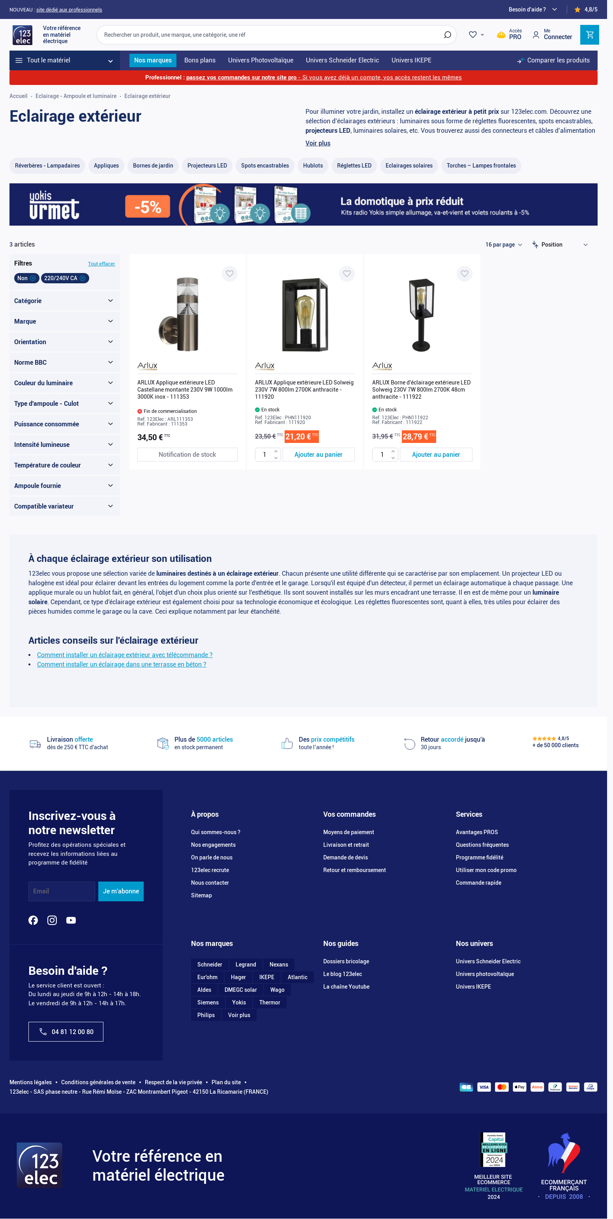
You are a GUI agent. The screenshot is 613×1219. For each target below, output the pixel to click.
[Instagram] (52, 920)
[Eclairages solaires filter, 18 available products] (409, 166)
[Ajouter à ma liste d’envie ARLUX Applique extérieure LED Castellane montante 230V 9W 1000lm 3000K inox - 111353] (230, 274)
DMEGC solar (241, 990)
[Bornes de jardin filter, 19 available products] (153, 166)
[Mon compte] (552, 34)
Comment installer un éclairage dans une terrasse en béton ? (121, 664)
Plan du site (226, 1082)
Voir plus (318, 143)
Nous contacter (210, 883)
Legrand (246, 964)
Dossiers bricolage (346, 961)
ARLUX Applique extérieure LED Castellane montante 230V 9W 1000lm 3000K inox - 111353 (184, 389)
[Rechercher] (447, 35)
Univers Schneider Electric (488, 961)
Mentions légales (30, 1082)
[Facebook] (33, 920)
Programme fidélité (479, 857)
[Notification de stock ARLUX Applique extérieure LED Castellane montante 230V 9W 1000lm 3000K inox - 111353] (187, 455)
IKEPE (266, 977)
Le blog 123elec (342, 974)
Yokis (239, 1002)
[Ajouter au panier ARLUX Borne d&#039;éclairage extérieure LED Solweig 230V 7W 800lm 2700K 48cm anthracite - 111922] (436, 455)
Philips (206, 1015)
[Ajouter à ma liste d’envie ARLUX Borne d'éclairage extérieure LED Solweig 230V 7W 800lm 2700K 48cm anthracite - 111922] (464, 274)
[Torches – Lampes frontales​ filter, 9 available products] (481, 166)
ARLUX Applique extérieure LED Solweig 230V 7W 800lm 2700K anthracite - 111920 (304, 389)
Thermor (269, 1002)
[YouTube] (71, 920)
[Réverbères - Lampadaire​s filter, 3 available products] (47, 166)
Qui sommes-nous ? (215, 832)
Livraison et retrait (346, 845)
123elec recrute (210, 870)
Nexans (279, 964)
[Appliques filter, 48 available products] (106, 166)
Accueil (18, 96)
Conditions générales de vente (98, 1082)
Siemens (208, 1002)
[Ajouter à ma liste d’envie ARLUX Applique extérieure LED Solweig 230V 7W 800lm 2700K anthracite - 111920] (347, 274)
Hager (238, 977)
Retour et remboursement (354, 870)
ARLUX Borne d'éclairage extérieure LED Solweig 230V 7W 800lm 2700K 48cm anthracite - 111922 (421, 389)
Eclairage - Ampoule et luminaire (76, 96)
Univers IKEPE (473, 986)
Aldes (204, 990)
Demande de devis (345, 857)
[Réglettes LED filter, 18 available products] (354, 166)
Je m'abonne (121, 891)
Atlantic (297, 977)
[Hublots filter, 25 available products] (313, 166)
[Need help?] (534, 9)
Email (41, 891)
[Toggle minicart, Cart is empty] (589, 35)
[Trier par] (566, 244)
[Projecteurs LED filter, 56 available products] (207, 166)
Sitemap (201, 895)
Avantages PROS (477, 832)
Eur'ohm (207, 977)
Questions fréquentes (482, 845)
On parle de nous (211, 857)
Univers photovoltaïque (485, 974)
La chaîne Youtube (346, 986)
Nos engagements (213, 845)
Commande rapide (478, 883)
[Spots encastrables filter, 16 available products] (265, 166)
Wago (277, 990)
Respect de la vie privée (173, 1082)
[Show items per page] (503, 244)
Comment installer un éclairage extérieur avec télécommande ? (125, 655)
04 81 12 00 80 (66, 1031)
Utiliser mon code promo (486, 870)
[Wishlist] (478, 34)
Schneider (209, 964)
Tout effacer (101, 264)
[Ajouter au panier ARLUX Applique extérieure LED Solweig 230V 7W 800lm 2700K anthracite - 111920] (319, 455)
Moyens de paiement (348, 832)
